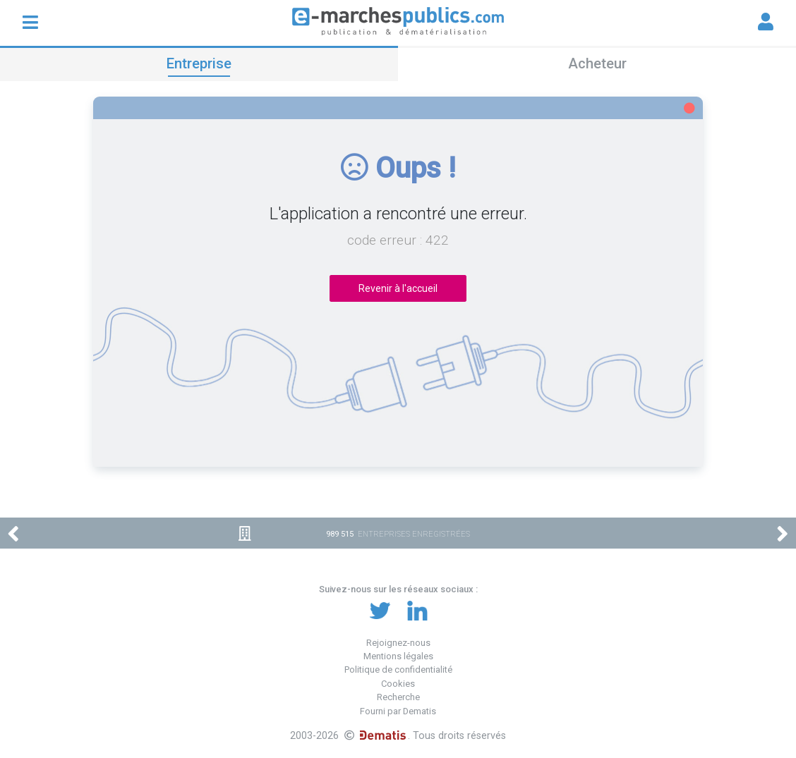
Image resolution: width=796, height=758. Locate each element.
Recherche (398, 697)
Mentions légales (398, 656)
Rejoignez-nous (398, 642)
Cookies (398, 683)
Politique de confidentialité (398, 669)
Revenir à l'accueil (398, 288)
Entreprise (199, 63)
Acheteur (597, 63)
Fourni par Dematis (398, 711)
